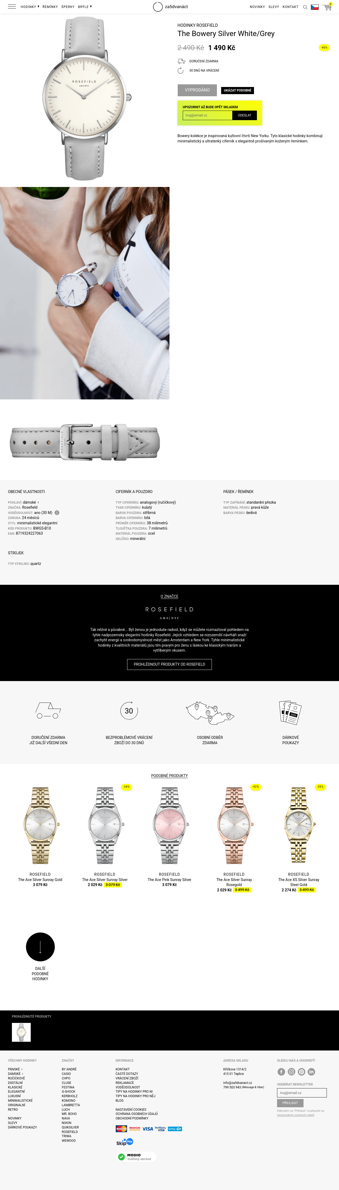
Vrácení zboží (127, 1078)
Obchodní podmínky (132, 1118)
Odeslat (244, 115)
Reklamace (125, 1083)
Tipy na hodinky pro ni (134, 1091)
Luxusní (14, 1096)
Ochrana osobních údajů (137, 1114)
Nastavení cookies (131, 1109)
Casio (66, 1074)
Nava (66, 1118)
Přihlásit (290, 1103)
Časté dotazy (127, 1074)
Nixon (66, 1123)
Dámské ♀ (16, 1074)
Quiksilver (70, 1127)
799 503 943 (232, 1087)
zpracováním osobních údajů (295, 1115)
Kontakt (123, 1069)
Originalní (16, 1105)
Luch (66, 1109)
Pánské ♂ (15, 1069)
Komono (68, 1100)
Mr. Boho (69, 1114)
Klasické (15, 1087)
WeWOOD (69, 1141)
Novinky (14, 1118)
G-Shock (68, 1091)
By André (69, 1069)
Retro (13, 1109)
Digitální (15, 1083)
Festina (68, 1087)
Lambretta (71, 1105)
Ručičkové (16, 1078)
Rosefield (207, 25)
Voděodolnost (128, 1087)
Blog (120, 1100)
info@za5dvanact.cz (237, 1083)
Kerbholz (70, 1096)
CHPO (66, 1078)
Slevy (12, 1123)
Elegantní (16, 1091)
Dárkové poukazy (22, 1127)
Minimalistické (20, 1100)
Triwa (66, 1136)
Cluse (66, 1083)
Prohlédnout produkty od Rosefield (169, 664)
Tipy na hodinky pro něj (135, 1096)
